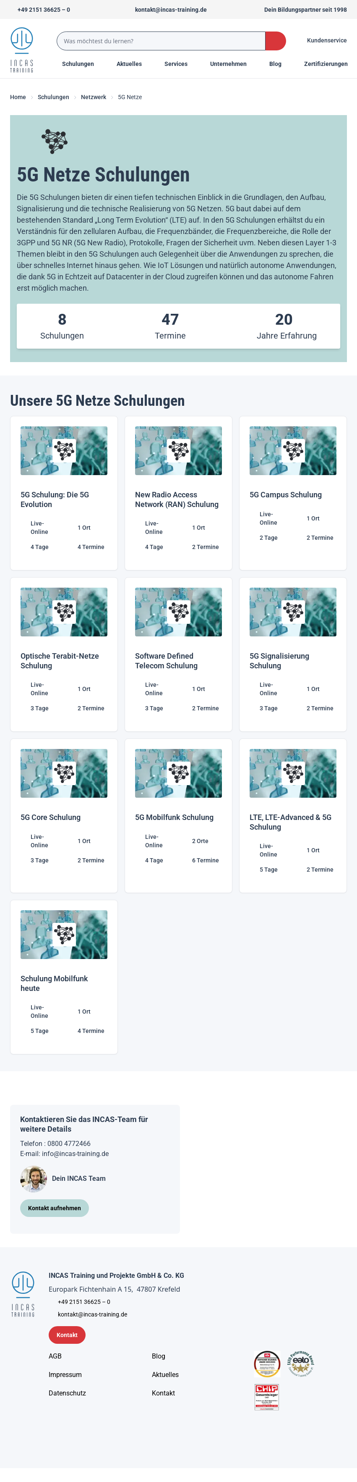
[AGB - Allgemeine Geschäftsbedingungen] (55, 1356)
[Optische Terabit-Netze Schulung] (64, 654)
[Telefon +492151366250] (40, 9)
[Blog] (158, 1356)
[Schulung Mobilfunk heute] (64, 977)
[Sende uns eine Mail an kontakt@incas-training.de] (167, 9)
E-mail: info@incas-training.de (64, 1154)
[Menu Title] (134, 64)
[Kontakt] (163, 1393)
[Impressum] (65, 1375)
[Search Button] (276, 41)
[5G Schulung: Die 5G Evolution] (64, 493)
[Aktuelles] (165, 1375)
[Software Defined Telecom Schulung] (178, 654)
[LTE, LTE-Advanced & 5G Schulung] (293, 815)
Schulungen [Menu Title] (82, 63)
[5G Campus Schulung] (293, 493)
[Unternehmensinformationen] (67, 1393)
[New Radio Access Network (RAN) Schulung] (178, 493)
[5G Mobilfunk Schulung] (178, 815)
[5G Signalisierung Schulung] (293, 654)
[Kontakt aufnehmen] (54, 1208)
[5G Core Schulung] (64, 815)
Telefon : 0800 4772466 (55, 1144)
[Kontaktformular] (67, 1335)
